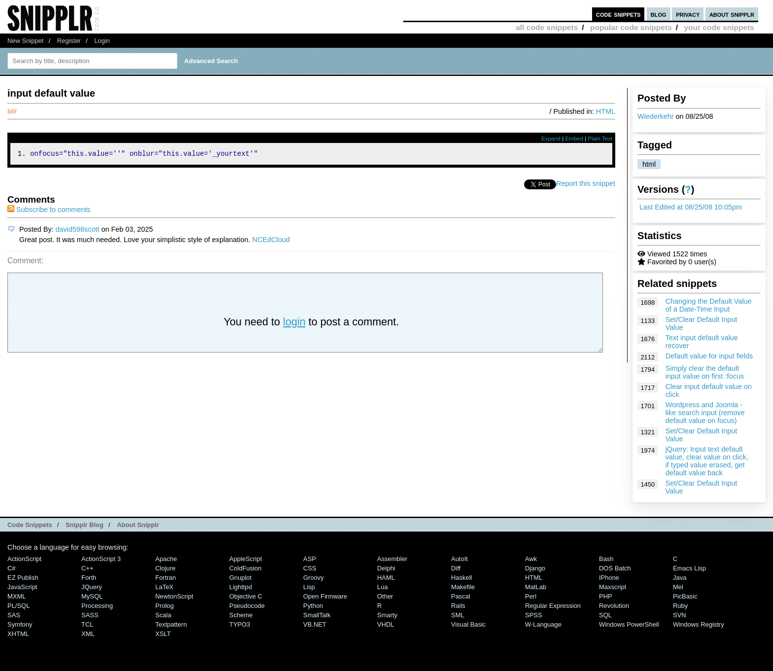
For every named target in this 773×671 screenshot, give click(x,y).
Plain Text (600, 138)
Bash (606, 559)
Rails (458, 605)
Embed (574, 138)
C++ (87, 568)
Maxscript (612, 587)
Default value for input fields (709, 356)
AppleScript (245, 559)
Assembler (392, 559)
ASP (309, 559)
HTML (605, 111)
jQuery (91, 587)
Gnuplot (240, 577)
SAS (13, 615)
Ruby (680, 605)
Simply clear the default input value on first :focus (705, 372)
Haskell (461, 577)
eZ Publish (22, 577)
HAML (386, 577)
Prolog (164, 605)
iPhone (609, 577)
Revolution (614, 605)
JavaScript (22, 587)
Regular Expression (553, 605)
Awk (531, 559)
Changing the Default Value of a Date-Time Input (709, 305)
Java (679, 577)
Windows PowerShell (629, 624)
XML (88, 633)
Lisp (309, 587)
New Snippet (25, 40)
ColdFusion (245, 568)
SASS (90, 615)
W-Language (543, 624)
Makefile (463, 587)
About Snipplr (138, 525)
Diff (455, 568)
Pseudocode (247, 605)
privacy (688, 14)
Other (385, 596)
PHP (605, 596)
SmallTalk (316, 615)
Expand (551, 138)
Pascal (460, 596)
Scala (163, 615)
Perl (530, 596)
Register (69, 40)
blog (659, 14)
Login (102, 40)
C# (11, 568)
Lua (382, 587)
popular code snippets (631, 27)
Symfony (19, 624)
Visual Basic (468, 624)
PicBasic (685, 596)
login (294, 323)
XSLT (163, 633)
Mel (678, 587)
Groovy (313, 577)
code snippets (618, 14)
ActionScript (24, 559)
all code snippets (547, 27)
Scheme (241, 615)
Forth (88, 577)
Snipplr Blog (85, 525)
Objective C (245, 596)
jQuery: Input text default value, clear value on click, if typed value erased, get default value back (707, 461)
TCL (87, 624)
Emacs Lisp (689, 568)
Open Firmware (325, 596)
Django (535, 568)
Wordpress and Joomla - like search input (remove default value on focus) (705, 412)
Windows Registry (698, 624)
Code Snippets (29, 525)
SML (457, 615)
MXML (16, 596)
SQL (605, 615)
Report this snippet (585, 185)
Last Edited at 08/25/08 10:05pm (690, 207)
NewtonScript (174, 596)
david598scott (78, 231)
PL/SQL (18, 605)
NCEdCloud (271, 241)
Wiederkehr (655, 116)
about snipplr (731, 14)
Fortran (165, 577)
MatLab (535, 587)
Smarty (387, 615)
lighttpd (240, 587)
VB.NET (314, 624)
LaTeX (164, 587)
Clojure (165, 568)
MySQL (92, 596)
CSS (309, 568)
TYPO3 (239, 624)
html (649, 164)
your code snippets (719, 27)
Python (313, 605)
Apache (166, 559)
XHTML (18, 633)
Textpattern (171, 624)
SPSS (533, 615)
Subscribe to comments (48, 211)
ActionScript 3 (101, 559)
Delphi (386, 568)
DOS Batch (615, 568)
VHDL (385, 624)
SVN (679, 615)
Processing (97, 605)
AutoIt (459, 559)
